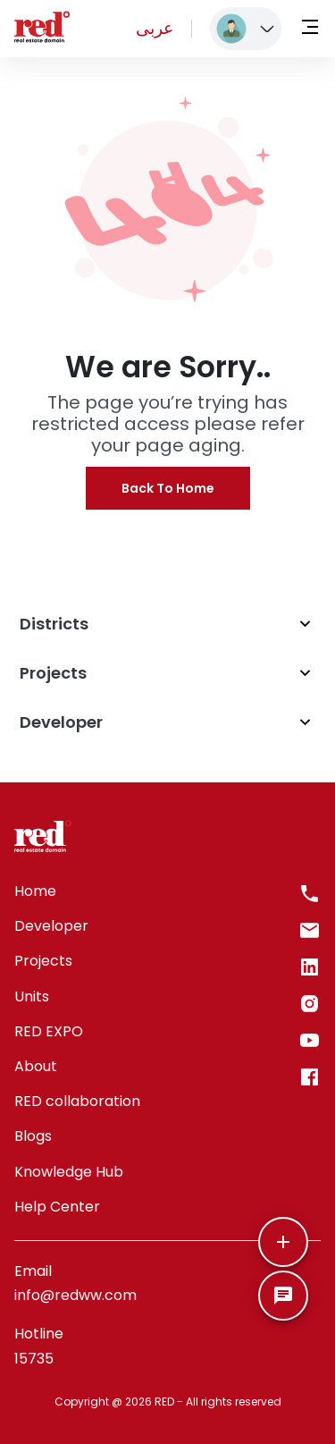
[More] (283, 1242)
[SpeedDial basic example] (283, 1296)
